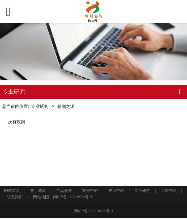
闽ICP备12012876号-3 (72, 197)
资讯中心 (116, 190)
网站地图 (41, 197)
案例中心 (90, 190)
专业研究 (39, 106)
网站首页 (12, 190)
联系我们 (15, 197)
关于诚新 (38, 190)
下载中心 (168, 190)
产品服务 (64, 190)
